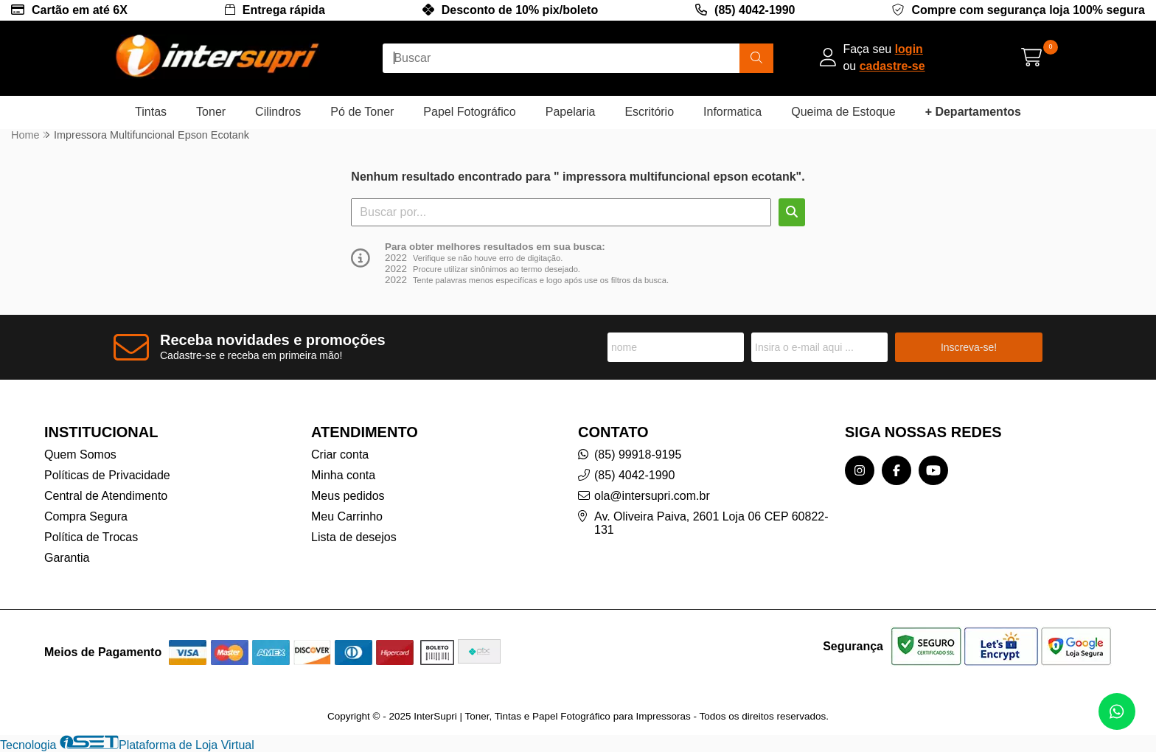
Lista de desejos (354, 537)
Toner (211, 111)
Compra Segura (86, 516)
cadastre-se (892, 66)
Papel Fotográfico (469, 111)
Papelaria (571, 111)
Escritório (649, 111)
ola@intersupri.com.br (652, 496)
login (909, 49)
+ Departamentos (973, 111)
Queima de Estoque (843, 111)
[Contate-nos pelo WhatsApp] (1116, 711)
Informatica (732, 111)
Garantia (66, 557)
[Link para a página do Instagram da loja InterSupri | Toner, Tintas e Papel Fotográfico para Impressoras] (859, 470)
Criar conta (340, 454)
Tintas (151, 111)
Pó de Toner (362, 111)
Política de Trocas (91, 537)
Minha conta (343, 475)
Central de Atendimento (105, 496)
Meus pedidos (348, 496)
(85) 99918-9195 (637, 454)
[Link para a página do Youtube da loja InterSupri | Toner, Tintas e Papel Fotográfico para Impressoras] (933, 470)
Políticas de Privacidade (107, 475)
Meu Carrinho (347, 516)
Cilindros (278, 111)
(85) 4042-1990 (754, 10)
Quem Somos (80, 454)
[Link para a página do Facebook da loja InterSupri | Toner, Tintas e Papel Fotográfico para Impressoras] (896, 470)
